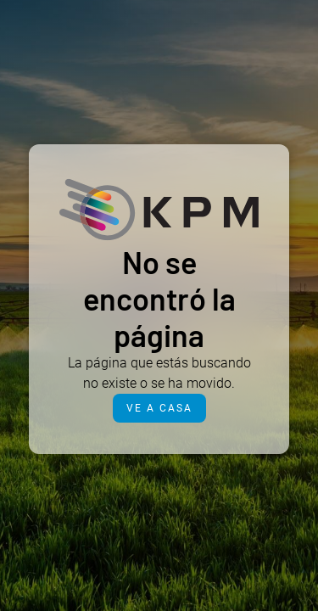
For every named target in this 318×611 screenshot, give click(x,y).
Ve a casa (159, 408)
